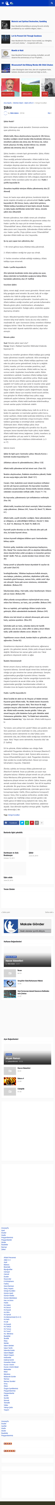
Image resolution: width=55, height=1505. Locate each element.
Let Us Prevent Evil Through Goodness (26, 36)
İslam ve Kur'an (9, 1451)
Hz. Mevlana (8, 1334)
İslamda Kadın (9, 1350)
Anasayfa (5, 1228)
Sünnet (6, 1400)
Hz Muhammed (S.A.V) (12, 1317)
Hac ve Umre (8, 1300)
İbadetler (4, 1245)
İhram (20, 970)
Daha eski (49, 912)
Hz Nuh (6, 1319)
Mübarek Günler (10, 1377)
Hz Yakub (7, 1327)
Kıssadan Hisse (9, 1362)
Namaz (4, 1247)
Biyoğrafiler (8, 1269)
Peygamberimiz (7, 1237)
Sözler (3, 1242)
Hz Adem (7, 1305)
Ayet (3, 1230)
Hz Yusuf (7, 1331)
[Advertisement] (27, 1131)
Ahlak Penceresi (10, 1257)
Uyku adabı (8, 877)
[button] (3, 3)
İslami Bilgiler (9, 1353)
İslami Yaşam (9, 1355)
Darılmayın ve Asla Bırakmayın (11, 854)
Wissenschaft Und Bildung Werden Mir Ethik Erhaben (32, 65)
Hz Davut (7, 1307)
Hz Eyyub (7, 1310)
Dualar (3, 1233)
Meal (5, 1372)
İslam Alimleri (9, 1346)
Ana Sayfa (7, 103)
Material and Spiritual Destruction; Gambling (29, 21)
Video (6, 1405)
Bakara (6, 1265)
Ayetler (4, 1426)
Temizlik (7, 1403)
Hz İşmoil (7, 1315)
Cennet (6, 1274)
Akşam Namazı (13, 1058)
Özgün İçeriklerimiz (11, 1388)
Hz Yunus (7, 1329)
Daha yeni (6, 912)
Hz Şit (6, 1322)
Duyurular (7, 1279)
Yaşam (6, 1410)
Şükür (31, 853)
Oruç (5, 1384)
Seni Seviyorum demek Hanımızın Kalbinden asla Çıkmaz (33, 992)
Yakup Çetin (8, 1407)
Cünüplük (21, 1089)
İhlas (5, 1341)
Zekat (3, 1249)
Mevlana (7, 1374)
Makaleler (7, 1369)
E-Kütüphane (9, 1281)
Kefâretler (7, 1357)
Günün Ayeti (8, 1293)
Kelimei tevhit (9, 1360)
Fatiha (6, 1284)
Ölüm (6, 1386)
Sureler (6, 1398)
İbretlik (6, 1338)
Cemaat (7, 1272)
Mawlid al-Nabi (17, 50)
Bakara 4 (21, 1078)
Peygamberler (6, 1240)
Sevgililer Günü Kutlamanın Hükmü (30, 981)
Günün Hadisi (9, 1296)
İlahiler (6, 1343)
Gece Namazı (9, 1286)
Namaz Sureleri (9, 1381)
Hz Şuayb (7, 1324)
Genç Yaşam (8, 1288)
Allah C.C (7, 1260)
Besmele (7, 1267)
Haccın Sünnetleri (14, 960)
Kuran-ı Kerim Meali (11, 1367)
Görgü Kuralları (41, 103)
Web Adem (8, 1444)
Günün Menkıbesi (10, 1298)
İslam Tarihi (8, 1348)
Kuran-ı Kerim (9, 1365)
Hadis (3, 1235)
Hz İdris (7, 1312)
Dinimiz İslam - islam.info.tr (23, 103)
